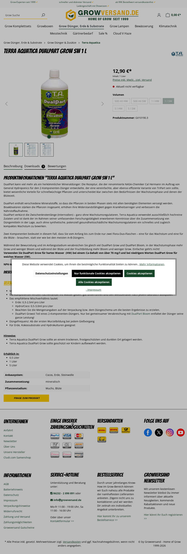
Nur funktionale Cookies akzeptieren (97, 273)
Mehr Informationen (152, 264)
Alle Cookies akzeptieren (93, 282)
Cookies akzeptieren (139, 273)
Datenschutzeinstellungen (51, 273)
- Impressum (93, 289)
